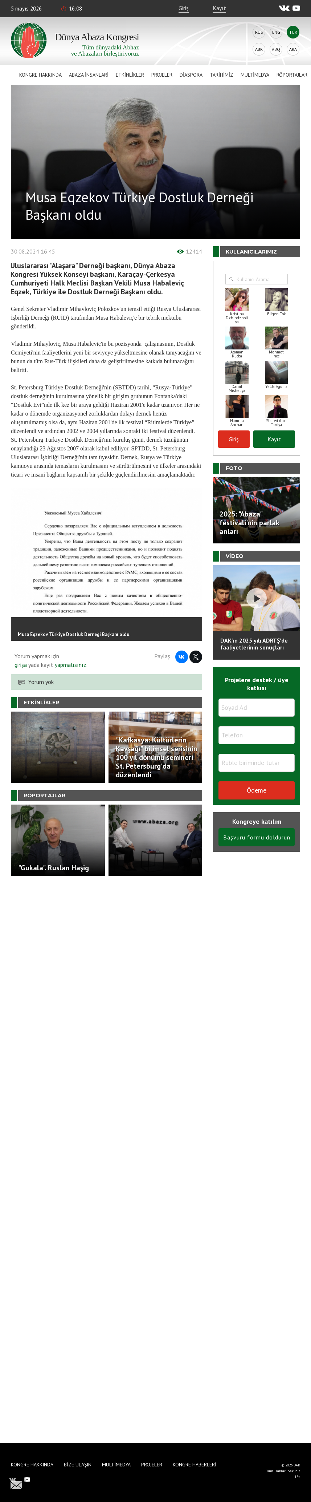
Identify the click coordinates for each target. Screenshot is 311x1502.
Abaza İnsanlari (89, 75)
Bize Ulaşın (77, 1464)
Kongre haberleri (194, 1464)
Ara (293, 49)
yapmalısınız (69, 664)
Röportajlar (292, 75)
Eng (276, 32)
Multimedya (255, 75)
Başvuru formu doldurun (256, 837)
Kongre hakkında (40, 75)
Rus (259, 32)
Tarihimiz (221, 75)
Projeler (161, 75)
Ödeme (256, 790)
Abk (259, 49)
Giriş (184, 8)
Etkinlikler (130, 75)
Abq (276, 49)
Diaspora (191, 75)
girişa (21, 664)
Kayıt (219, 8)
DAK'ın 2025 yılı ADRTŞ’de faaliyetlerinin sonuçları (254, 644)
